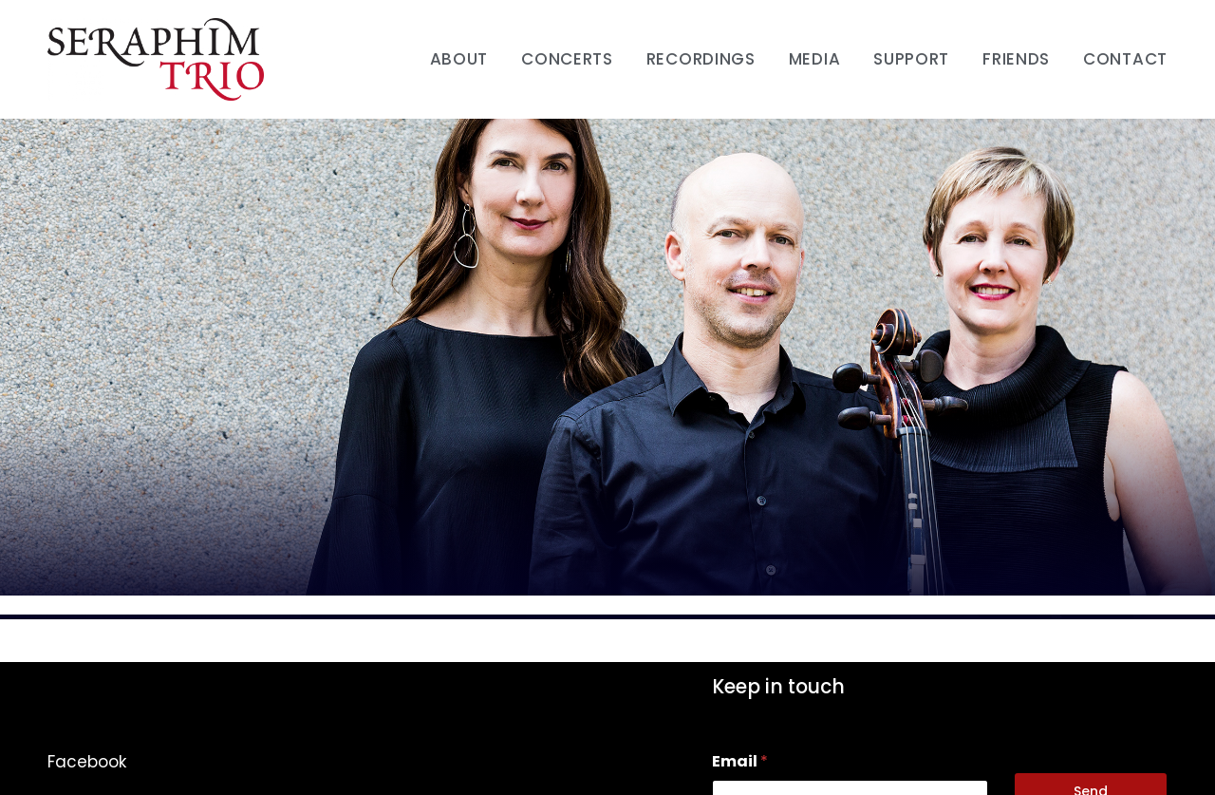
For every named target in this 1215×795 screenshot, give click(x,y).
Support (911, 58)
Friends (1016, 58)
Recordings (701, 58)
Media (815, 58)
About (459, 58)
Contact (1125, 58)
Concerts (567, 58)
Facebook (86, 761)
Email (740, 761)
